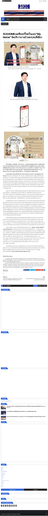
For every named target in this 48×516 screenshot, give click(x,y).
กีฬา (2, 479)
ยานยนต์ (2, 473)
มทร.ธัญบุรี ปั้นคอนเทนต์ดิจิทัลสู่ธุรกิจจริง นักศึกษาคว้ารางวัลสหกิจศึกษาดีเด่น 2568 (21, 411)
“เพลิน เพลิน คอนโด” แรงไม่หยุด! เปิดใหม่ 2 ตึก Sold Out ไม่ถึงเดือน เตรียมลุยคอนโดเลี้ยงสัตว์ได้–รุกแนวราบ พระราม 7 (26, 407)
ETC (2, 496)
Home (4, 29)
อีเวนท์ (2, 470)
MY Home (12, 29)
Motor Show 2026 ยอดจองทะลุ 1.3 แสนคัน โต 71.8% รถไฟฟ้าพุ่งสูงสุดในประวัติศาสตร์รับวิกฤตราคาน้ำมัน (26, 416)
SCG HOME (23, 29)
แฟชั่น (2, 482)
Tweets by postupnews (6, 401)
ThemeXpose (7, 514)
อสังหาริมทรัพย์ (4, 471)
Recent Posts (12, 489)
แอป (8, 29)
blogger (35, 285)
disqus (39, 285)
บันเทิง (2, 476)
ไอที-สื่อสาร (3, 474)
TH (25, 29)
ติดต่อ (2, 486)
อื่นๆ (2, 485)
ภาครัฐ (2, 483)
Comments (35, 489)
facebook (44, 285)
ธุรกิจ (6, 29)
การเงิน (2, 477)
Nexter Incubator (17, 29)
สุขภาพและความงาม (5, 480)
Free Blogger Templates (15, 514)
